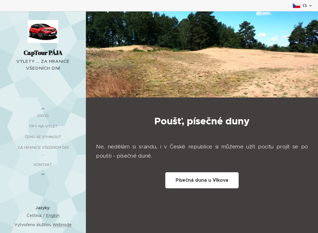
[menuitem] (43, 115)
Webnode (62, 224)
